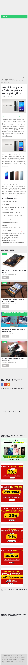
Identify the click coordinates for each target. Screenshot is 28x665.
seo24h (3, 96)
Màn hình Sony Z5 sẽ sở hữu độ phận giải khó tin (14, 271)
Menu (3, 16)
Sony (7, 80)
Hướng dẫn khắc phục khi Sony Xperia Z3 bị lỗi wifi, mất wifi (13, 300)
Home (3, 80)
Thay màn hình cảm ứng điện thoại (18, 655)
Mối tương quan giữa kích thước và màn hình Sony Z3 (13, 359)
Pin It (20, 116)
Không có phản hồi (12, 274)
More (5, 277)
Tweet (3, 116)
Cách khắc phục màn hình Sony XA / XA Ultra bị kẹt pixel (13, 330)
